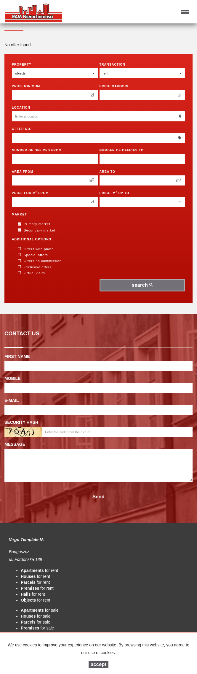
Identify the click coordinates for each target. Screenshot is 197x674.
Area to (108, 171)
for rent (39, 570)
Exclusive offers (35, 267)
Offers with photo (36, 249)
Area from (22, 171)
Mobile (12, 378)
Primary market (34, 224)
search (142, 285)
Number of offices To (122, 150)
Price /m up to (114, 193)
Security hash (21, 422)
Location (21, 107)
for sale (40, 610)
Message (14, 444)
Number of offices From (37, 150)
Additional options (31, 239)
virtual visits (31, 273)
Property (21, 64)
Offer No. (21, 129)
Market (19, 214)
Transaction (112, 64)
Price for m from (30, 193)
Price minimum (26, 86)
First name (17, 356)
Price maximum (114, 86)
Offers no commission (40, 261)
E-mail (11, 400)
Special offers (33, 255)
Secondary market (36, 230)
